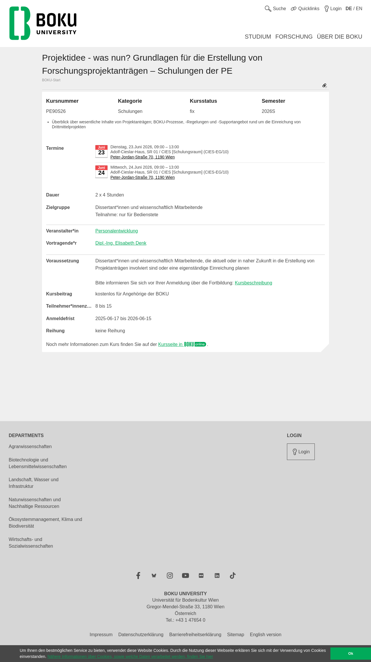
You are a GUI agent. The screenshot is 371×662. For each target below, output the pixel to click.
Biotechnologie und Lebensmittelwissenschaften (38, 463)
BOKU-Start (51, 80)
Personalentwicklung (116, 230)
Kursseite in (182, 344)
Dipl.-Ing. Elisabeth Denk (120, 243)
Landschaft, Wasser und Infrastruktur (34, 483)
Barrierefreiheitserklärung (195, 634)
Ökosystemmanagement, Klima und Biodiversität (45, 522)
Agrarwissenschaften (30, 446)
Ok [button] (350, 654)
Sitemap (235, 634)
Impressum (101, 634)
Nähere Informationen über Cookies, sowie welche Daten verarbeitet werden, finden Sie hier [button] (130, 656)
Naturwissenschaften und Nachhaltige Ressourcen (35, 503)
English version (265, 634)
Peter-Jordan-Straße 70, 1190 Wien (142, 157)
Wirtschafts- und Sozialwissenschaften (31, 543)
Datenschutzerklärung (140, 634)
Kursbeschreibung (253, 282)
